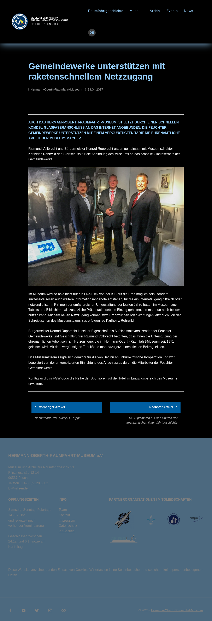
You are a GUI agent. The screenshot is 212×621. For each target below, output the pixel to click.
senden (24, 488)
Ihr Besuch (67, 531)
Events (172, 11)
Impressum (67, 520)
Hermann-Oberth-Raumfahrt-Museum (177, 610)
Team (63, 509)
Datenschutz (68, 525)
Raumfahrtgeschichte (105, 11)
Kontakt (64, 515)
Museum (136, 11)
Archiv (155, 11)
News (188, 11)
